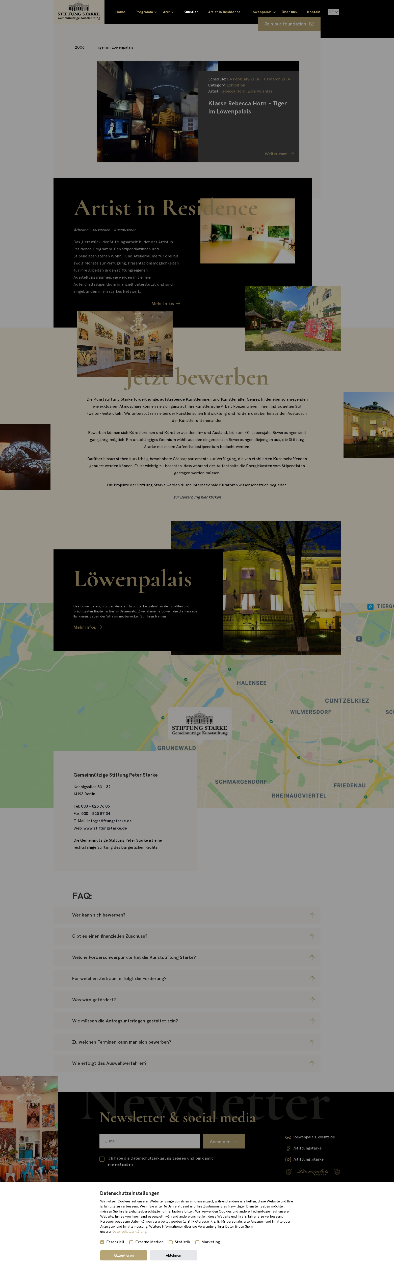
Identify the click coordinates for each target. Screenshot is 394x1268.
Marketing (210, 1242)
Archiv (168, 12)
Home (120, 12)
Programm (144, 12)
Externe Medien (149, 1242)
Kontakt (314, 12)
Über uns (289, 12)
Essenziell (115, 1242)
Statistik (182, 1242)
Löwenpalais (261, 12)
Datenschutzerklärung (129, 1231)
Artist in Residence (224, 12)
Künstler (190, 12)
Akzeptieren (124, 1255)
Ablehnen (173, 1255)
